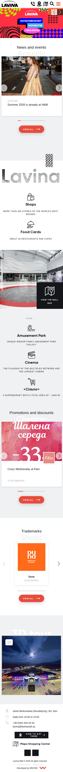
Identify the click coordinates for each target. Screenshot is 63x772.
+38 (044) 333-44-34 (23, 723)
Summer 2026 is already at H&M (28, 104)
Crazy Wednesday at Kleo (24, 469)
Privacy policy (23, 765)
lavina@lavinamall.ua (24, 726)
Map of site (38, 765)
